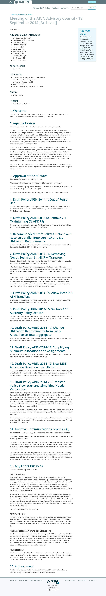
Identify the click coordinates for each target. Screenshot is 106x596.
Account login (23, 580)
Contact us (92, 580)
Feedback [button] (92, 2)
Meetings (55, 8)
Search (92, 8)
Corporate (65, 8)
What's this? (38, 8)
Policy (47, 8)
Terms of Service (70, 580)
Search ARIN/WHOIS (36, 580)
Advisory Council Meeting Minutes (22, 14)
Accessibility (82, 580)
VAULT (24, 2)
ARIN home (13, 580)
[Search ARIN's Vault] (79, 8)
